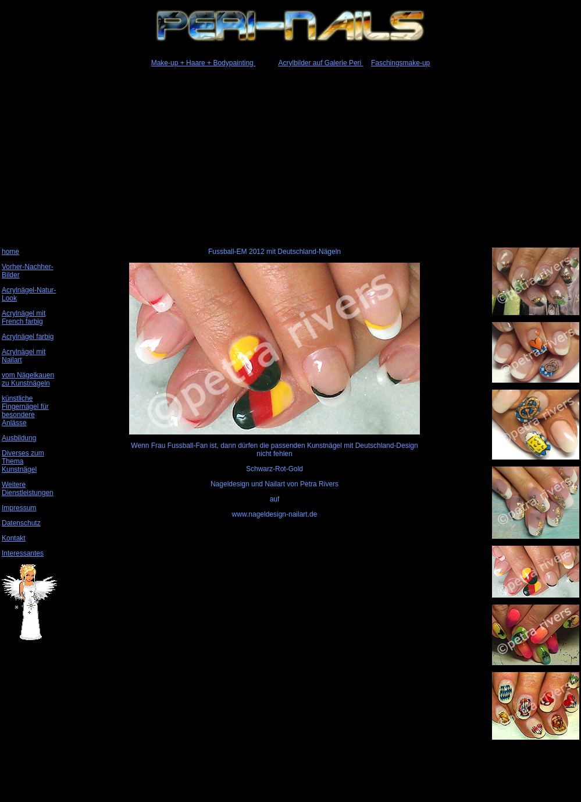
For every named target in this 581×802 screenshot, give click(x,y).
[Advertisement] (290, 155)
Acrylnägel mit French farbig (23, 317)
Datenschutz (21, 523)
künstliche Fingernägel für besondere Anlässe (25, 410)
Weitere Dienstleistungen (28, 489)
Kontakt (14, 538)
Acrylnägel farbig (28, 337)
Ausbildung (19, 438)
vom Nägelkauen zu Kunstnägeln (28, 379)
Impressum (19, 508)
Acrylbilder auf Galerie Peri (321, 63)
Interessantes (23, 553)
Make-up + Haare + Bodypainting (203, 63)
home (10, 252)
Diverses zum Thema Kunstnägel (23, 461)
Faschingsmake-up (400, 63)
